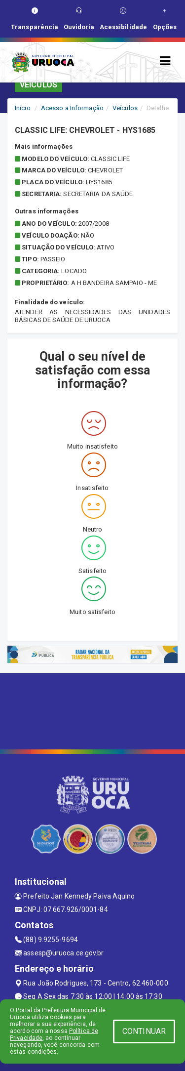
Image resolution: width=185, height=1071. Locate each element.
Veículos (125, 108)
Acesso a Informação (72, 108)
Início (23, 108)
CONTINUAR (144, 1031)
